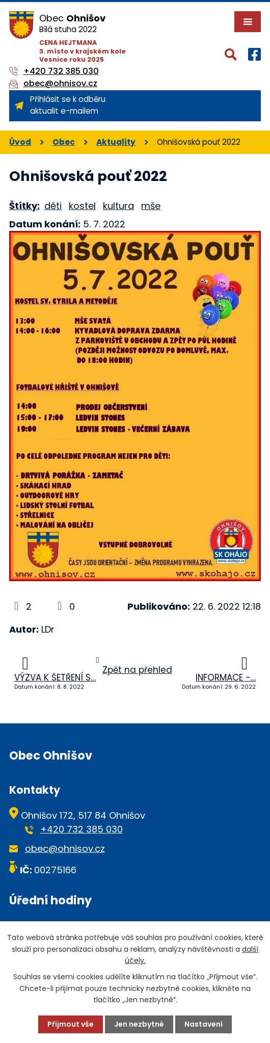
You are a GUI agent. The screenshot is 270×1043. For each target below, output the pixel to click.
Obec (63, 142)
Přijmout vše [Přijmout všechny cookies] (70, 1024)
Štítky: (24, 205)
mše (150, 205)
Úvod (20, 142)
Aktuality (116, 142)
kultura (118, 205)
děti (53, 205)
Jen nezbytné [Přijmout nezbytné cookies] (139, 1024)
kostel (82, 205)
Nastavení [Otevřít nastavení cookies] (203, 1024)
